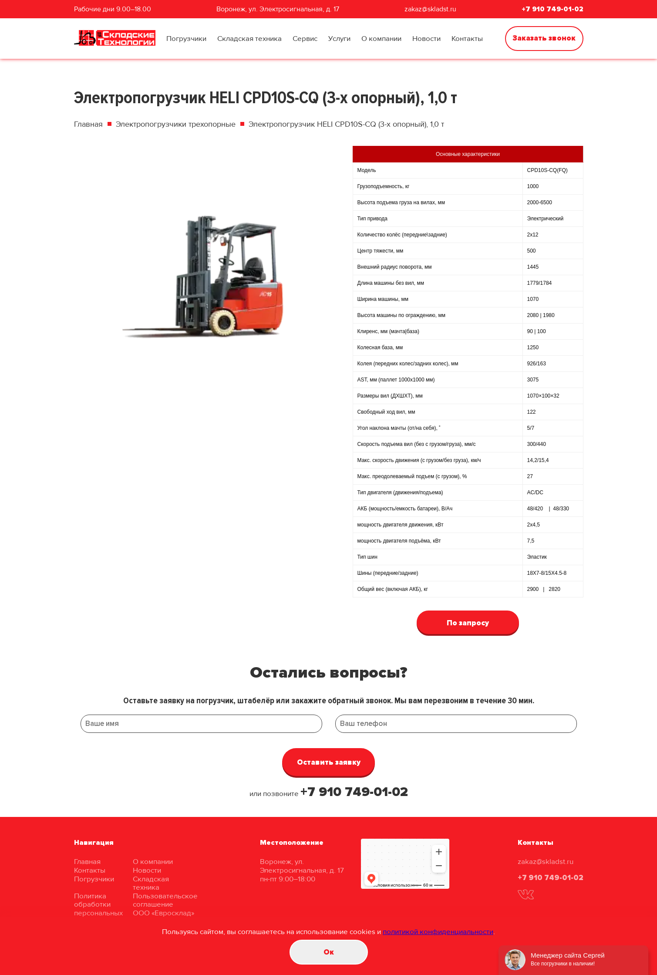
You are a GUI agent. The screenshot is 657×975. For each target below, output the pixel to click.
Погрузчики (186, 38)
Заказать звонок (544, 38)
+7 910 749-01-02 (552, 9)
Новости (426, 38)
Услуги (339, 38)
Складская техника (249, 38)
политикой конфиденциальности (438, 931)
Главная (88, 124)
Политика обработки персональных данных (98, 908)
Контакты (467, 38)
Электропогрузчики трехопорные (176, 124)
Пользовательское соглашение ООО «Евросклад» (165, 904)
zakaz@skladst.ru (430, 9)
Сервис (305, 38)
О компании (381, 38)
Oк (328, 952)
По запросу (468, 623)
